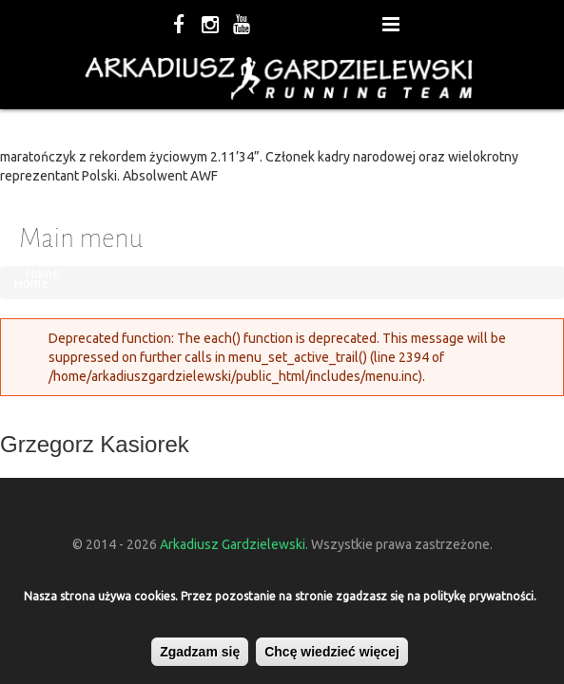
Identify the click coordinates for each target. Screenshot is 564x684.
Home (43, 273)
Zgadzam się (200, 651)
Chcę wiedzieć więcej (331, 651)
